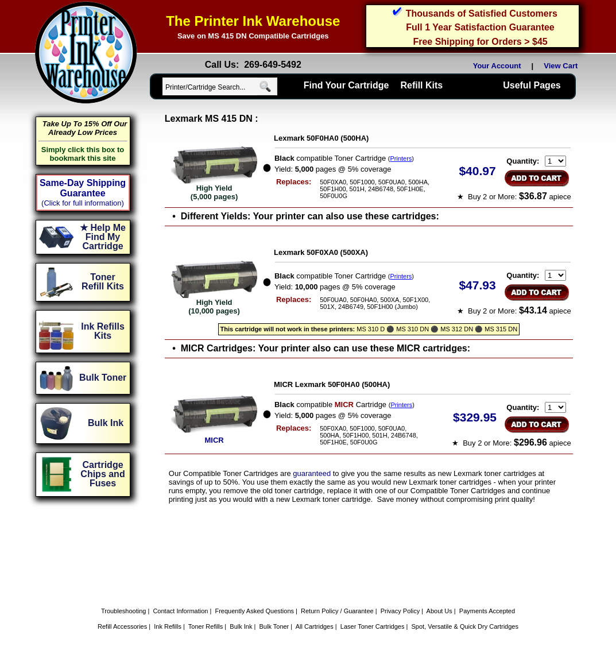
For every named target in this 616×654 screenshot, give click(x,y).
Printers (401, 158)
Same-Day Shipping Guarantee (83, 188)
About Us (439, 610)
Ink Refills (167, 626)
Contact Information (180, 610)
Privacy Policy (400, 610)
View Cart (563, 65)
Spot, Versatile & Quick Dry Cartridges (465, 626)
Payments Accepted (487, 610)
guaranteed (312, 473)
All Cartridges (315, 626)
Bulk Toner (274, 626)
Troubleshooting (123, 610)
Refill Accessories (122, 626)
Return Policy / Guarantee (337, 610)
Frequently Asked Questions (254, 610)
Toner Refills (205, 626)
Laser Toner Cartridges (372, 626)
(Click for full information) (82, 203)
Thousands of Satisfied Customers (481, 13)
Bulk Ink (241, 626)
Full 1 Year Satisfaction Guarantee (480, 27)
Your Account (497, 65)
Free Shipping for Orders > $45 (480, 42)
